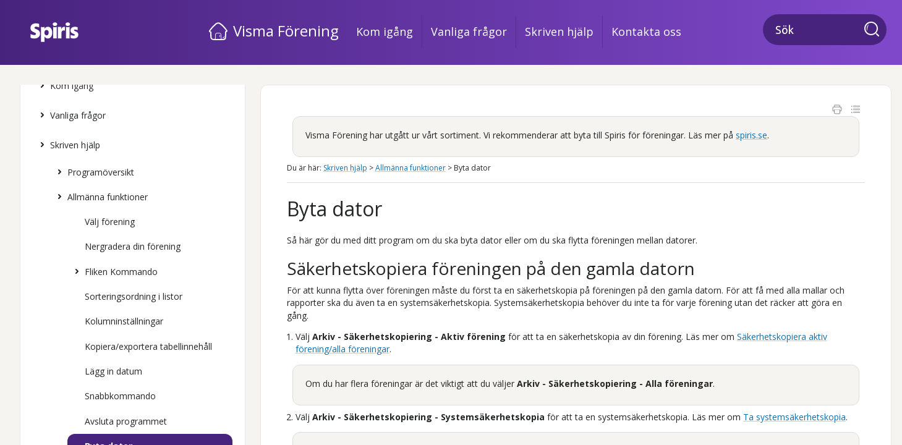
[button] (875, 30)
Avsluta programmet (126, 421)
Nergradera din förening (133, 246)
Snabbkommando (120, 396)
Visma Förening (286, 30)
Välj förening (110, 221)
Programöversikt (92, 172)
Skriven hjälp (559, 31)
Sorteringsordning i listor (133, 296)
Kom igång (384, 31)
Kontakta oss (646, 31)
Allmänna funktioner (99, 197)
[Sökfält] (825, 29)
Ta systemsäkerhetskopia (794, 417)
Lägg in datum (113, 371)
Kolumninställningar (124, 321)
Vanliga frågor (469, 31)
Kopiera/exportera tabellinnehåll (148, 346)
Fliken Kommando (113, 272)
